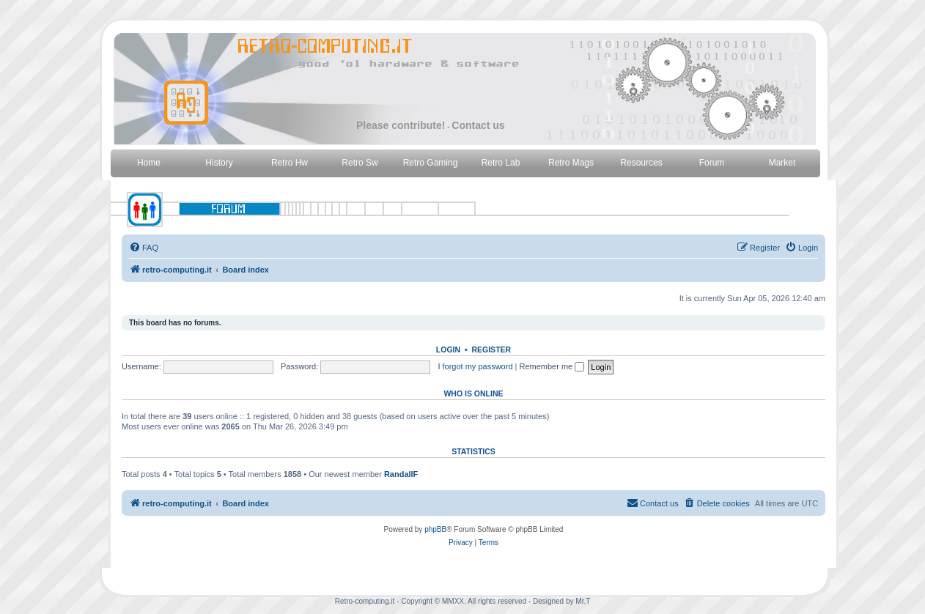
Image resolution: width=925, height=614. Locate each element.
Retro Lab (501, 163)
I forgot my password (475, 366)
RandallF (401, 474)
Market (782, 163)
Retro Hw (289, 163)
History (218, 163)
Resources (641, 163)
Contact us (478, 125)
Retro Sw (359, 163)
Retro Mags (571, 163)
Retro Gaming (430, 163)
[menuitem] (143, 247)
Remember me (551, 366)
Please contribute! (400, 125)
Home (149, 163)
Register (491, 349)
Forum (712, 163)
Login (448, 349)
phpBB (435, 529)
